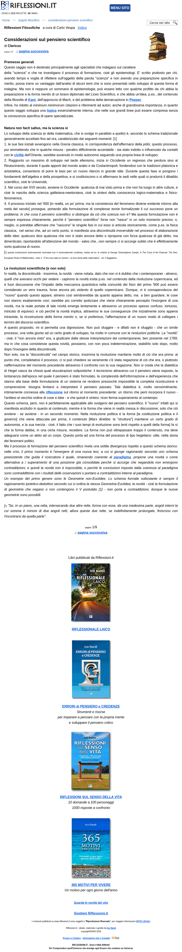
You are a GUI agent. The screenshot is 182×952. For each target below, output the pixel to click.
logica (52, 110)
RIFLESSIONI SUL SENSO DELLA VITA (91, 797)
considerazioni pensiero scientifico (70, 20)
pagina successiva (34, 51)
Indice (82, 27)
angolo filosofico (29, 20)
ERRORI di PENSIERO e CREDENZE (91, 706)
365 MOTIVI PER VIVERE (91, 885)
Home (6, 20)
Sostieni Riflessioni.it (91, 913)
